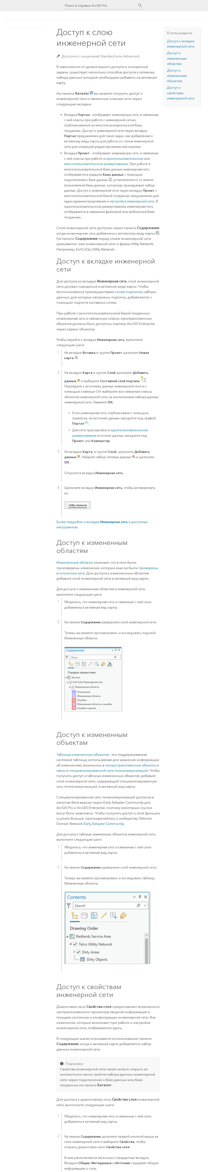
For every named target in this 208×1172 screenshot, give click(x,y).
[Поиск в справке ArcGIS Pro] (100, 5)
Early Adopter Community (104, 824)
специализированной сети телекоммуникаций (108, 770)
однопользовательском (124, 159)
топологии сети (72, 573)
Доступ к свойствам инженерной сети (180, 93)
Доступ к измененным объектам (177, 76)
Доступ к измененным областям (177, 58)
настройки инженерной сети (132, 201)
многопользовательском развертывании (96, 164)
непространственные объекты (130, 765)
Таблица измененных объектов (82, 754)
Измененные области (74, 562)
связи (60, 770)
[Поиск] (140, 5)
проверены (148, 568)
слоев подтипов (128, 292)
